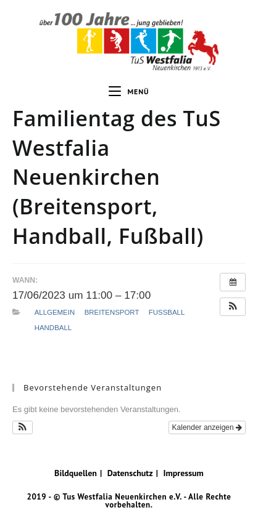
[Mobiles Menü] (129, 91)
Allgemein (55, 312)
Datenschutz (130, 473)
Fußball (167, 312)
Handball (53, 327)
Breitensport (112, 312)
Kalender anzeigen (207, 427)
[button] (232, 306)
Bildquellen (75, 473)
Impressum (183, 473)
